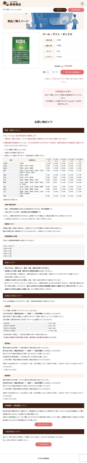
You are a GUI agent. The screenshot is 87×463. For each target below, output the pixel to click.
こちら (71, 101)
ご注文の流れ (43, 444)
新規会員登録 (76, 10)
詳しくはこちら (71, 79)
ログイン (60, 10)
